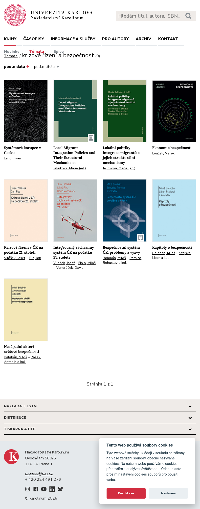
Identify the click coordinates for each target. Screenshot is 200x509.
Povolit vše (126, 493)
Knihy (10, 39)
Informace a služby (73, 39)
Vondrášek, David (70, 267)
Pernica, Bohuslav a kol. (122, 260)
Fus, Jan (35, 258)
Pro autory (115, 39)
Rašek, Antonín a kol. (22, 359)
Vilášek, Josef (14, 258)
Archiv (143, 39)
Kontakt (168, 39)
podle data (16, 66)
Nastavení (168, 493)
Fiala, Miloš (87, 263)
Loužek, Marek (163, 153)
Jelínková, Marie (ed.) (69, 168)
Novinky (12, 51)
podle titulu (46, 66)
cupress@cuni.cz (39, 473)
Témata (36, 51)
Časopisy (33, 39)
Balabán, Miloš (114, 258)
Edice (59, 51)
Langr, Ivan (12, 158)
